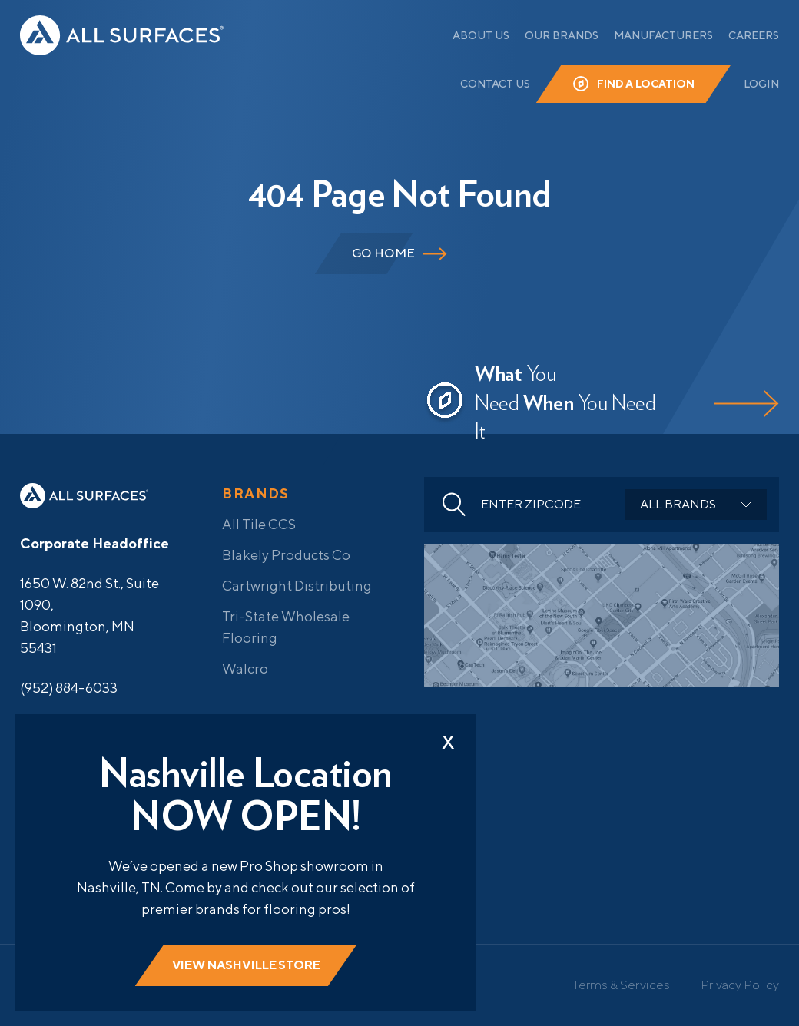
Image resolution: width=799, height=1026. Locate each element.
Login (761, 84)
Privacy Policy (740, 984)
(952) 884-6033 (69, 688)
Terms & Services (621, 984)
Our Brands (561, 35)
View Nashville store (246, 965)
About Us (481, 35)
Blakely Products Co (286, 555)
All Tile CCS (259, 524)
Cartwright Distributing (297, 586)
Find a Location (646, 84)
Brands (256, 493)
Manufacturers (663, 35)
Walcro (245, 668)
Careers (753, 35)
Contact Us (495, 84)
